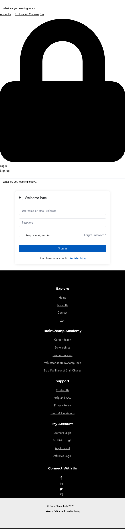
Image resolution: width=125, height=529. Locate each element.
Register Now (78, 258)
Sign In (62, 248)
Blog (42, 14)
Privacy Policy (62, 405)
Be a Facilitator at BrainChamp (62, 370)
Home (62, 298)
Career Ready (62, 340)
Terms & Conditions (62, 413)
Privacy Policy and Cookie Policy (62, 511)
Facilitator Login (62, 440)
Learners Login (62, 433)
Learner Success (62, 355)
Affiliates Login (62, 456)
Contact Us (62, 390)
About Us (5, 14)
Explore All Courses (27, 14)
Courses (63, 312)
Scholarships (62, 347)
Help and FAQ (62, 398)
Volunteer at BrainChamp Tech (62, 363)
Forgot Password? (95, 235)
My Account (62, 448)
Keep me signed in (38, 235)
